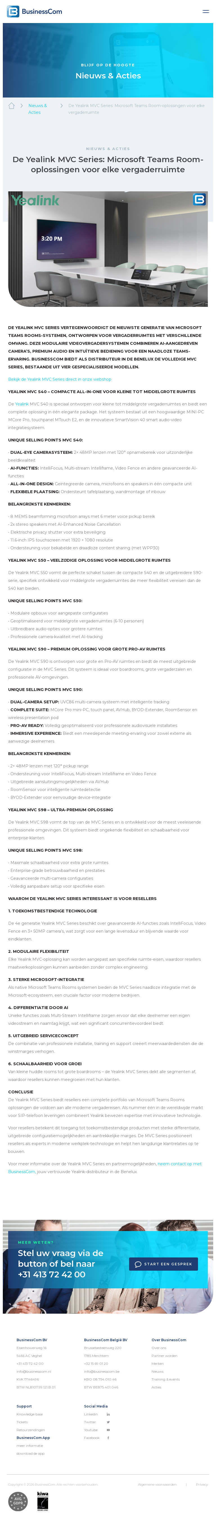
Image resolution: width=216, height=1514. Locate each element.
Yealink (22, 404)
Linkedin (97, 1414)
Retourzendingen (31, 1430)
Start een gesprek (163, 1264)
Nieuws (157, 1371)
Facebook (97, 1438)
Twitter (97, 1422)
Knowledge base (30, 1414)
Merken (158, 1363)
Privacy (202, 1484)
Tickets (22, 1422)
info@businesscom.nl (34, 1371)
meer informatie (30, 1445)
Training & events (166, 1379)
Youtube (97, 1430)
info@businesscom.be (102, 1371)
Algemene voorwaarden (157, 1484)
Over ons (159, 1348)
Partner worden (164, 1356)
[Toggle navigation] (205, 11)
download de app (30, 1453)
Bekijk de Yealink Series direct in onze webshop (59, 379)
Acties (156, 1387)
